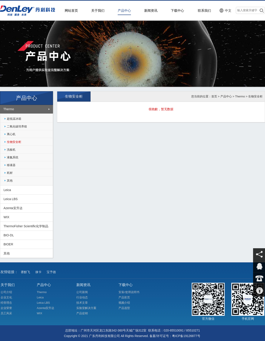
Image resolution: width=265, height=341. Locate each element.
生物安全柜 (14, 142)
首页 (214, 96)
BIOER (8, 244)
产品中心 (226, 96)
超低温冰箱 (14, 118)
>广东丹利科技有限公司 (28, 11)
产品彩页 (126, 297)
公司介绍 (8, 292)
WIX (6, 217)
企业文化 (8, 297)
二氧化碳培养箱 (17, 126)
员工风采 (8, 313)
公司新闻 (84, 292)
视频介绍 (126, 302)
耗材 (10, 172)
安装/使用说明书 (131, 292)
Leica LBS (11, 199)
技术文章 (84, 302)
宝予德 (52, 274)
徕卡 (39, 274)
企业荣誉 (8, 308)
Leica (7, 190)
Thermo (8, 109)
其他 (10, 180)
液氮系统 (12, 157)
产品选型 (126, 308)
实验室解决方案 (88, 308)
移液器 (11, 165)
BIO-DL (9, 235)
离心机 (11, 134)
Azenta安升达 (13, 208)
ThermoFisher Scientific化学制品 (26, 226)
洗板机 (11, 149)
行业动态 (84, 297)
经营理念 (8, 302)
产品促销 (84, 313)
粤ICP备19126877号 (186, 336)
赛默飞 (26, 274)
